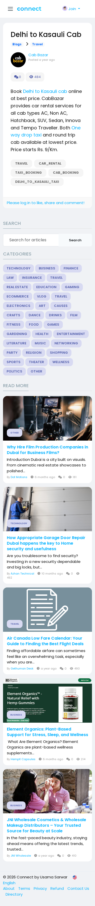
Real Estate (17, 287)
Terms (24, 888)
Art (42, 305)
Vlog (41, 296)
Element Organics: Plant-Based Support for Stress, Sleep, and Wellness (47, 732)
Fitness (14, 324)
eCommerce (18, 296)
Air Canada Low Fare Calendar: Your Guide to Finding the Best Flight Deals (45, 641)
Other (36, 371)
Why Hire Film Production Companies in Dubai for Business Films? (47, 450)
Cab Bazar (38, 54)
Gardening (17, 333)
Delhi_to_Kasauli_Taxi (37, 181)
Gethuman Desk (22, 668)
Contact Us (78, 888)
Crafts (13, 315)
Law (10, 277)
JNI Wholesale (21, 856)
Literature (16, 343)
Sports (14, 362)
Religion (34, 352)
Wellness (60, 362)
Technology (18, 268)
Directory (14, 894)
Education (46, 287)
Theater (36, 362)
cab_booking (66, 172)
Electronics (18, 305)
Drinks (55, 315)
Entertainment (71, 333)
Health (41, 333)
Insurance (32, 277)
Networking (66, 343)
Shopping (59, 352)
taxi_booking (28, 172)
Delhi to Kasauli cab (45, 91)
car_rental (50, 163)
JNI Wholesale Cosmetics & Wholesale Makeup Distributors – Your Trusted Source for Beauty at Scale (46, 825)
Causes (61, 305)
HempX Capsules (23, 759)
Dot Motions (19, 477)
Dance (35, 315)
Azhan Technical (22, 574)
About (9, 888)
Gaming (72, 287)
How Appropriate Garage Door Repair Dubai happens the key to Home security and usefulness (46, 543)
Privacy (41, 888)
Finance (71, 268)
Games (53, 324)
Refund (57, 888)
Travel (37, 44)
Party (12, 352)
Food (34, 324)
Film (74, 315)
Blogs (17, 44)
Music (40, 343)
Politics (14, 371)
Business (47, 268)
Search (75, 240)
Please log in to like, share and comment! (45, 202)
